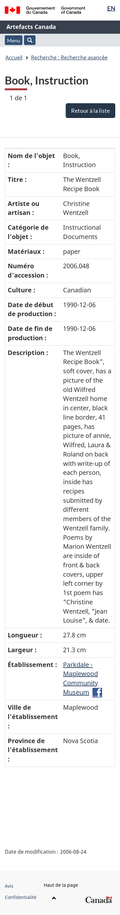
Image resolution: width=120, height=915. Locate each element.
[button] (30, 40)
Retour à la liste (90, 110)
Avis (9, 886)
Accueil (13, 57)
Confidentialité (20, 897)
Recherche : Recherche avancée (69, 57)
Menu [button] (13, 40)
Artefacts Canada (31, 27)
